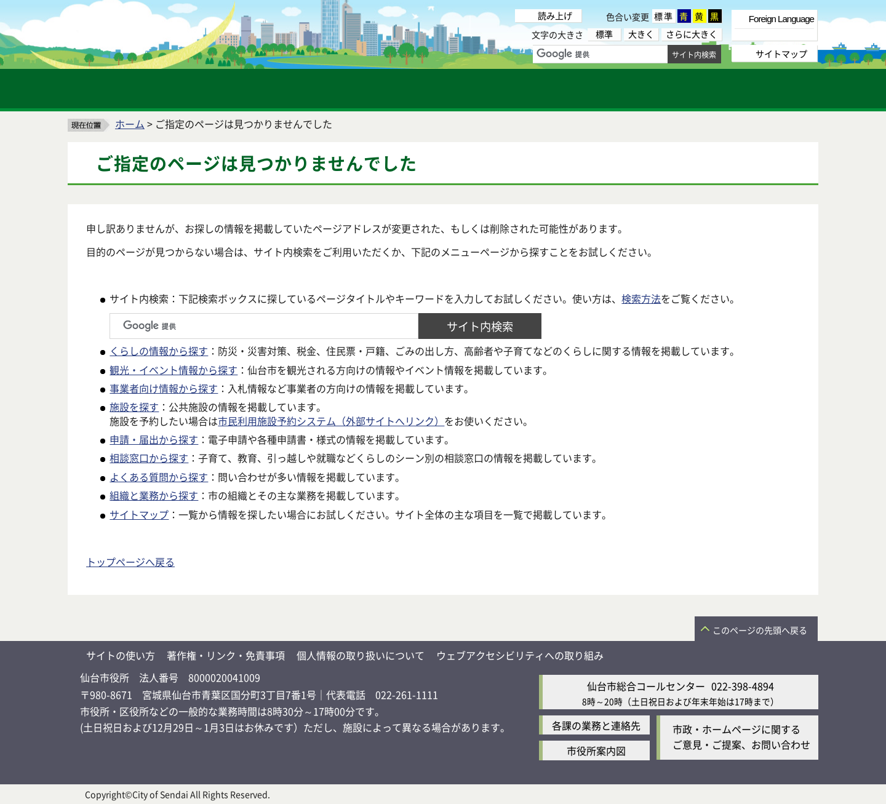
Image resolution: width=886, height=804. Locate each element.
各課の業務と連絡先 (596, 725)
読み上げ (555, 15)
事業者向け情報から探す (164, 388)
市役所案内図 (596, 750)
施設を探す (134, 406)
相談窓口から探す (149, 457)
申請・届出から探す (154, 439)
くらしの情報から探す (159, 350)
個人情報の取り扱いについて (361, 655)
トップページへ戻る (130, 561)
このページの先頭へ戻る (759, 630)
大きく (641, 34)
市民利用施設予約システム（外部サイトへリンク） (331, 420)
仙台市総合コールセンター (646, 686)
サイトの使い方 (120, 655)
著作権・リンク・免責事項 (226, 655)
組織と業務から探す (154, 495)
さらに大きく (691, 34)
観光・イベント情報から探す (173, 369)
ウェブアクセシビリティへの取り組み (520, 655)
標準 (664, 16)
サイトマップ (139, 514)
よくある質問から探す (159, 476)
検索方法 (641, 298)
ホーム (130, 123)
